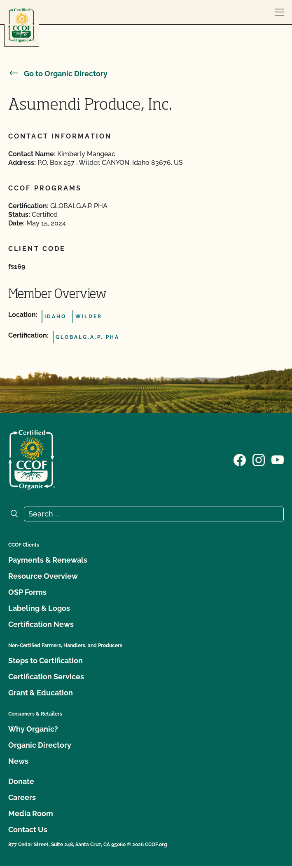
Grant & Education (40, 692)
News (18, 761)
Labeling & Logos (39, 608)
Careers (22, 797)
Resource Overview (43, 576)
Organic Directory (39, 745)
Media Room (30, 813)
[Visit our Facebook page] (240, 459)
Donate (21, 781)
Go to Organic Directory (57, 73)
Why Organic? (33, 729)
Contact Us (27, 829)
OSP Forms (27, 592)
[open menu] (279, 12)
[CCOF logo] (21, 25)
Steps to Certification (45, 660)
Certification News (41, 624)
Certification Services (46, 676)
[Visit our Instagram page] (258, 459)
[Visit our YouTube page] (277, 459)
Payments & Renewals (47, 560)
